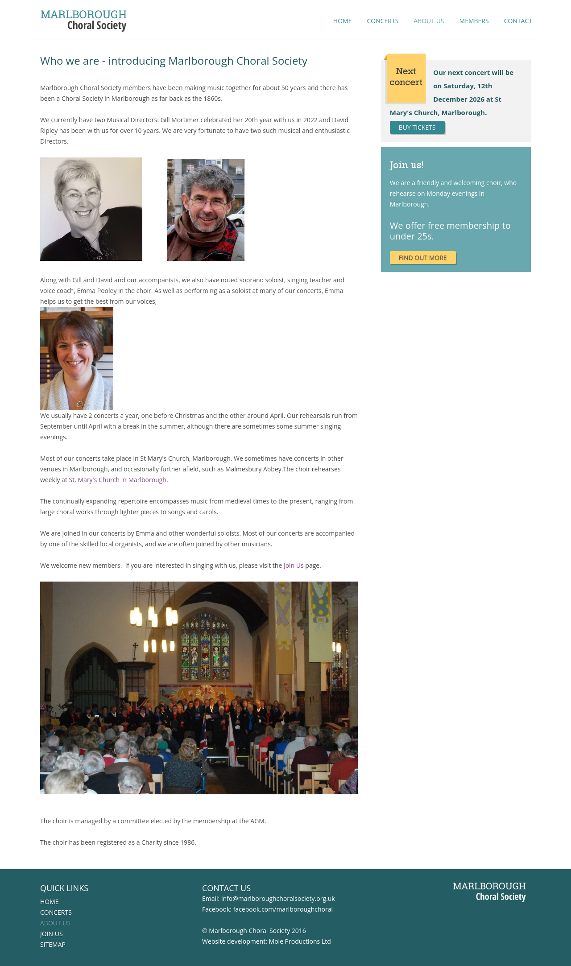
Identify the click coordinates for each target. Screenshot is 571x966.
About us (429, 21)
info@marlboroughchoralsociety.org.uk (278, 898)
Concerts (382, 21)
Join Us (294, 565)
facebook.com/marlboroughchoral (283, 909)
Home (342, 21)
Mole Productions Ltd (300, 941)
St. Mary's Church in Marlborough (117, 479)
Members (474, 21)
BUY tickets (417, 127)
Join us (51, 933)
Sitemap (53, 944)
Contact (518, 21)
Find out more (423, 257)
